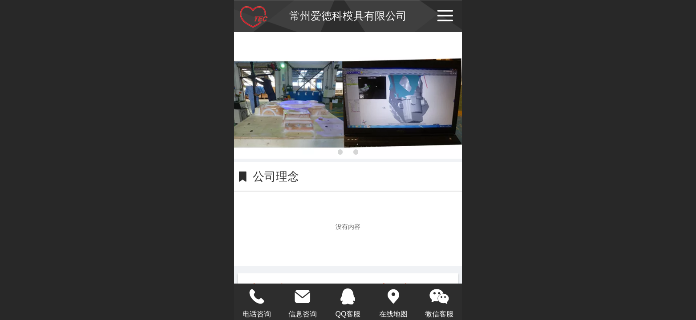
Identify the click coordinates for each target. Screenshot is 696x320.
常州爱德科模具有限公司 (348, 16)
